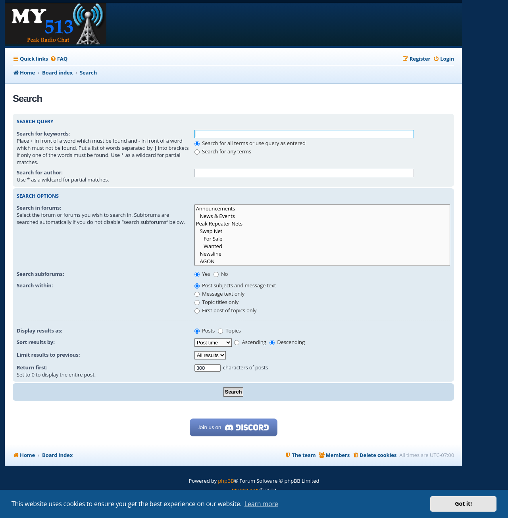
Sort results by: (36, 342)
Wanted (322, 246)
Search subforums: (40, 273)
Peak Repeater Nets (322, 223)
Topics (229, 330)
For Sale (322, 239)
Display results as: (39, 330)
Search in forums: (39, 207)
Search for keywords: (43, 133)
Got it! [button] (463, 503)
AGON (322, 261)
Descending (287, 342)
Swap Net (322, 231)
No (221, 273)
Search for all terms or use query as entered (250, 143)
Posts (204, 330)
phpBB (226, 480)
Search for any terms (222, 151)
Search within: (35, 285)
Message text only (219, 293)
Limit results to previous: (48, 354)
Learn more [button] (261, 503)
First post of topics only (225, 310)
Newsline (322, 254)
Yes (202, 273)
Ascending (250, 342)
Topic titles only (216, 302)
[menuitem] (58, 59)
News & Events (322, 216)
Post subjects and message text (235, 285)
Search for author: (40, 172)
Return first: (32, 367)
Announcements (322, 208)
